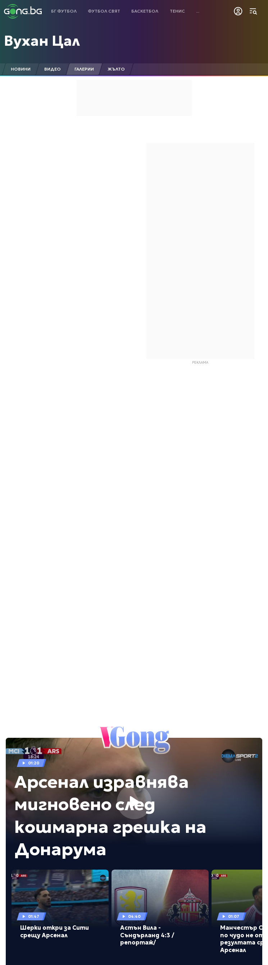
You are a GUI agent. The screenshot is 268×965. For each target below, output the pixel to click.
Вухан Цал (42, 41)
